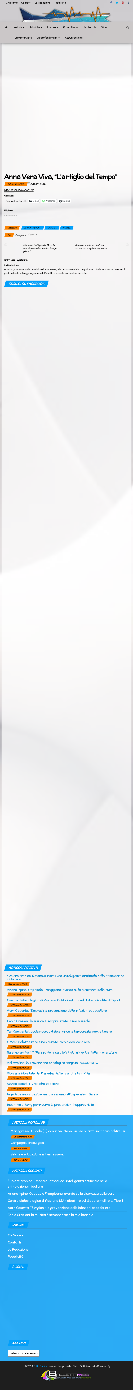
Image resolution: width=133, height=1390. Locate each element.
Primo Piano (70, 27)
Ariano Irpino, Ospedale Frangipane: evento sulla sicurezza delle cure (59, 989)
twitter (117, 3)
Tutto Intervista (23, 37)
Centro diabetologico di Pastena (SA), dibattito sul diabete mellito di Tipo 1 (63, 1000)
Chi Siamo (15, 1235)
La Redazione (42, 2)
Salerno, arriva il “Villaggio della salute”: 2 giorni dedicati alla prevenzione (62, 1052)
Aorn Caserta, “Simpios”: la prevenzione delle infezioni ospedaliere (57, 1010)
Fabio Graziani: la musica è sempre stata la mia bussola (48, 1021)
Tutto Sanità (40, 1366)
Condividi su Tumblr (16, 201)
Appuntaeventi (74, 37)
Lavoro (52, 27)
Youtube (123, 3)
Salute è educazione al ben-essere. (37, 1154)
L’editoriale (89, 27)
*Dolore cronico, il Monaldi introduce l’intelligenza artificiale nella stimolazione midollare (65, 977)
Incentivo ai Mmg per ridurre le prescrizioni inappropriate (50, 1104)
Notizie (19, 27)
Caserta (32, 234)
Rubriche (35, 27)
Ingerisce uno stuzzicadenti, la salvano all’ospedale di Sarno (52, 1094)
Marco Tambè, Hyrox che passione (33, 1083)
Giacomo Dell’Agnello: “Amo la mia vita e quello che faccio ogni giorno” (40, 248)
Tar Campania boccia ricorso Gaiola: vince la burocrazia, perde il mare (59, 1031)
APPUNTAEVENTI (32, 228)
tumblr (128, 3)
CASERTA (51, 228)
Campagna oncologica (27, 1142)
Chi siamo (12, 2)
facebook (111, 3)
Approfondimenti (48, 37)
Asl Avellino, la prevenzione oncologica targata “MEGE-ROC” (53, 1062)
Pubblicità (60, 2)
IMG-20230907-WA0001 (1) (19, 190)
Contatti (26, 2)
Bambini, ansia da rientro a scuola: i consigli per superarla (91, 247)
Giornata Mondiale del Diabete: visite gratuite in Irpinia (48, 1073)
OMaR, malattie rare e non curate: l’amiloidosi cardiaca (48, 1042)
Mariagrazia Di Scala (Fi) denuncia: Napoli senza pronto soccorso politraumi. (68, 1131)
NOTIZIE (66, 228)
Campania (20, 235)
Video (104, 27)
